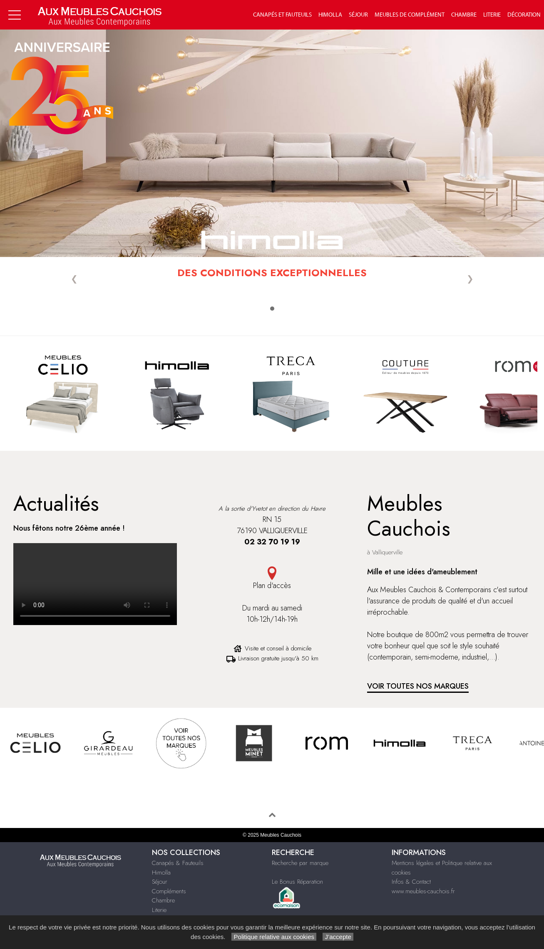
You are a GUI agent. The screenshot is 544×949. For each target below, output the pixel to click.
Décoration (524, 15)
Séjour (358, 15)
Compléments (169, 891)
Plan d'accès (272, 585)
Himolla (330, 15)
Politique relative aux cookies (274, 936)
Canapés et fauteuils (282, 15)
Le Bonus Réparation (297, 881)
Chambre (464, 15)
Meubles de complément (410, 15)
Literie (492, 15)
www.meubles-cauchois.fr (423, 891)
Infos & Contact (411, 881)
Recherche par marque (300, 862)
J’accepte (338, 936)
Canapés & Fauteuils (178, 862)
